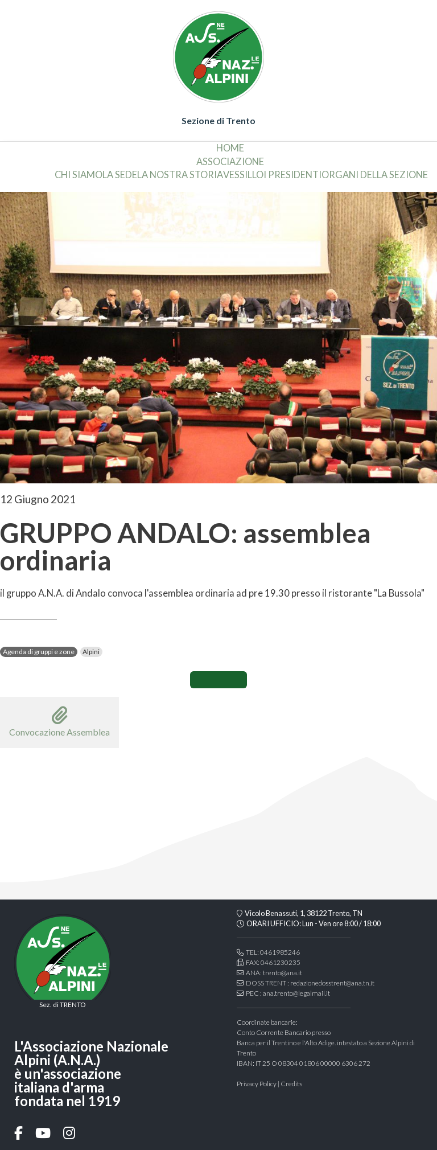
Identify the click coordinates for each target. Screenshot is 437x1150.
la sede (119, 174)
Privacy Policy (257, 1083)
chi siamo (78, 174)
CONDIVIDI (218, 679)
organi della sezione (374, 174)
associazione (230, 161)
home (230, 148)
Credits (291, 1083)
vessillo (243, 174)
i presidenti (292, 174)
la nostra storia (180, 174)
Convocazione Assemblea (59, 721)
